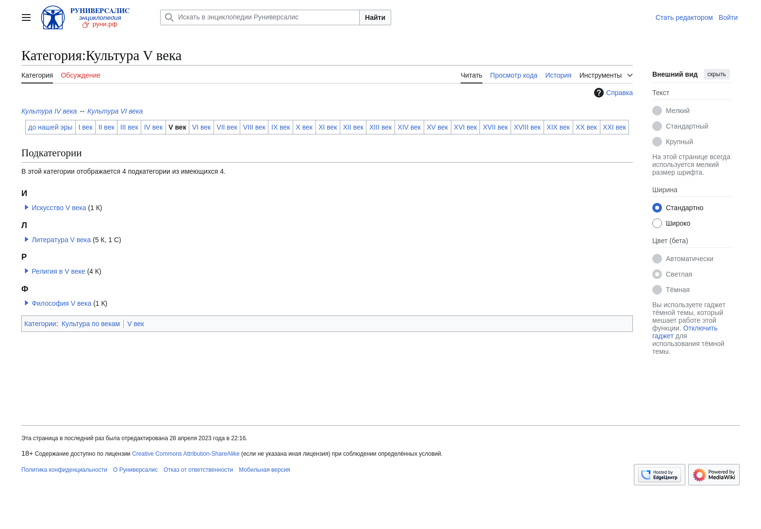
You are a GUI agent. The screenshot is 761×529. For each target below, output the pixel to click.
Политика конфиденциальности (64, 469)
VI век (201, 127)
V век (177, 127)
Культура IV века (49, 111)
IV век (153, 127)
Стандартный (687, 126)
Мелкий (678, 111)
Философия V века (61, 303)
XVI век (465, 127)
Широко (678, 223)
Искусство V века (59, 208)
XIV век (409, 127)
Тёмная (678, 290)
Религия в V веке (58, 271)
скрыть (717, 74)
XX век (586, 127)
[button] (26, 207)
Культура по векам (91, 324)
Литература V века (61, 240)
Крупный (679, 142)
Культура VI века (115, 111)
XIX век (558, 127)
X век (304, 127)
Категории (40, 324)
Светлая (679, 274)
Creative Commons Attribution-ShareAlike (185, 453)
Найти (375, 17)
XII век (353, 127)
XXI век (614, 127)
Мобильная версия (264, 469)
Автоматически (689, 259)
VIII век (254, 127)
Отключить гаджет (684, 332)
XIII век (380, 127)
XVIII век (527, 127)
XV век (437, 127)
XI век (327, 127)
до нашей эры (50, 127)
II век (107, 127)
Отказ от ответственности (198, 469)
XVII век (495, 127)
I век (86, 127)
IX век (280, 127)
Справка (612, 93)
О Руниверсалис (135, 469)
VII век (226, 127)
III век (129, 127)
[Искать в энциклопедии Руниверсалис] (260, 17)
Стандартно (684, 208)
